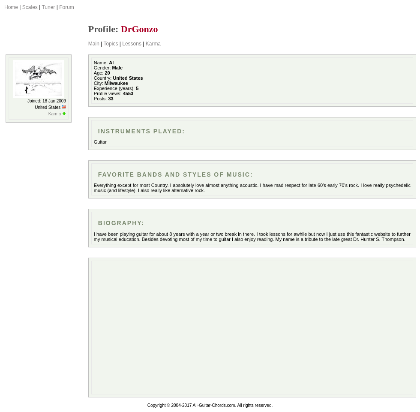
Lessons (131, 44)
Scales (30, 7)
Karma (153, 44)
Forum (66, 7)
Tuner (48, 7)
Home (11, 7)
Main (93, 44)
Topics (110, 44)
